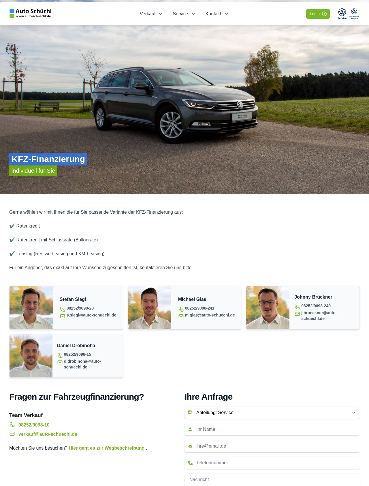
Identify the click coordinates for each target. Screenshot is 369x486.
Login (318, 14)
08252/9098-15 (77, 354)
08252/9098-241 (199, 308)
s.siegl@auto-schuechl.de (91, 315)
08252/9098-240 (316, 305)
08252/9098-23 (80, 308)
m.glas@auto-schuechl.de (210, 315)
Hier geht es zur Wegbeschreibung (107, 448)
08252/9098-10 (34, 424)
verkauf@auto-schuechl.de (47, 434)
